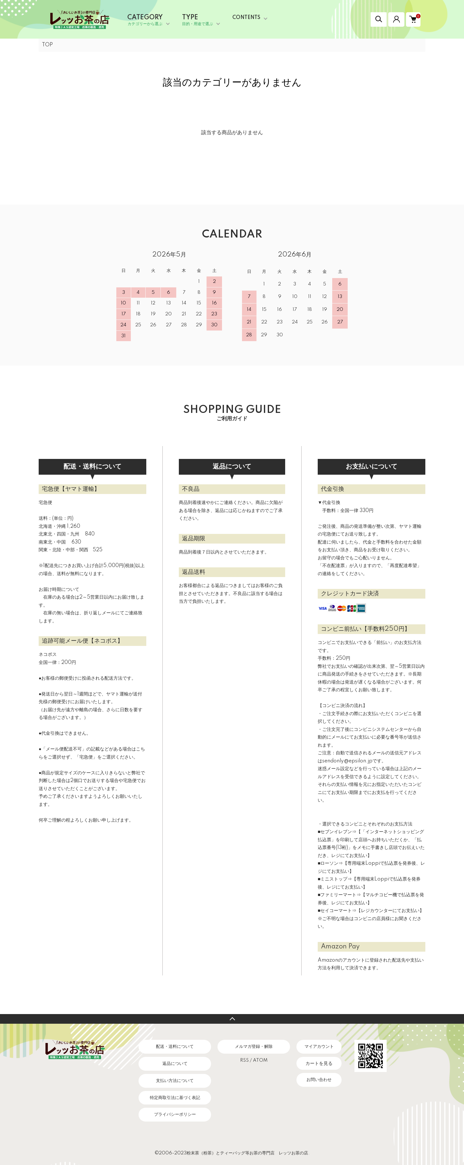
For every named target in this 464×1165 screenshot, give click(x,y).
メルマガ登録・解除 (254, 1046)
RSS (244, 1060)
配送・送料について (175, 1046)
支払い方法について (175, 1080)
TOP (47, 45)
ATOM (260, 1060)
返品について (175, 1063)
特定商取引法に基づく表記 (175, 1097)
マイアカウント (319, 1046)
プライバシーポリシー (175, 1114)
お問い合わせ (319, 1079)
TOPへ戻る (232, 1019)
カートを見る (319, 1063)
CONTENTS (246, 17)
